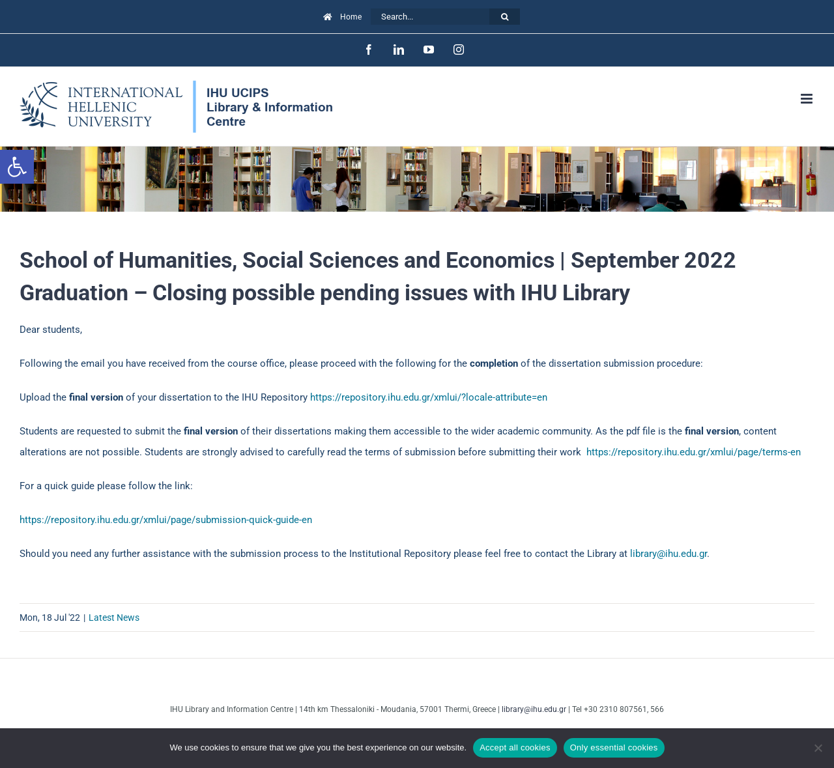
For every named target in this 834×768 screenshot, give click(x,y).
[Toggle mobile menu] (807, 99)
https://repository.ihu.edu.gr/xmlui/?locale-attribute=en (428, 397)
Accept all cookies (515, 747)
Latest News (114, 617)
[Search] (504, 16)
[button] (17, 167)
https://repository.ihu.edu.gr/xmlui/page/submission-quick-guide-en (166, 520)
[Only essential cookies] (817, 747)
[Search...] (430, 16)
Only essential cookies (614, 747)
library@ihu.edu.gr (668, 554)
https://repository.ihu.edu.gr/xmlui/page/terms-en (693, 452)
